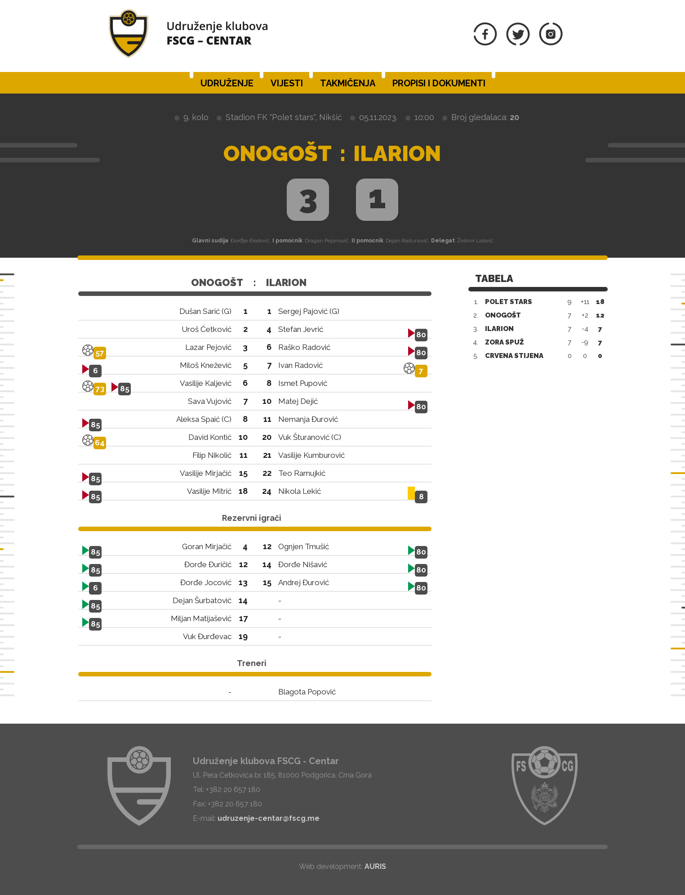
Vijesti (287, 83)
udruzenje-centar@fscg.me (269, 818)
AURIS (375, 866)
